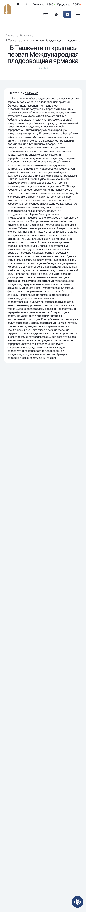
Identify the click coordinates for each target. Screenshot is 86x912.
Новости (25, 35)
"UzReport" (31, 93)
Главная (11, 35)
